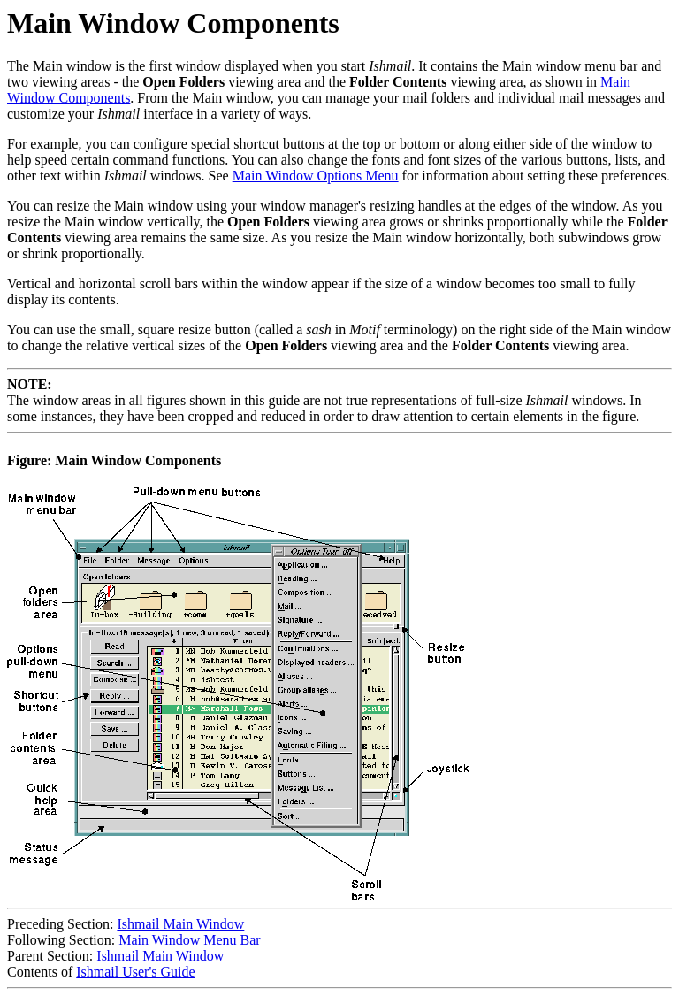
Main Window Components (173, 23)
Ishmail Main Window (180, 923)
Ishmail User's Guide (135, 971)
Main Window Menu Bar (189, 939)
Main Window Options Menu (316, 175)
